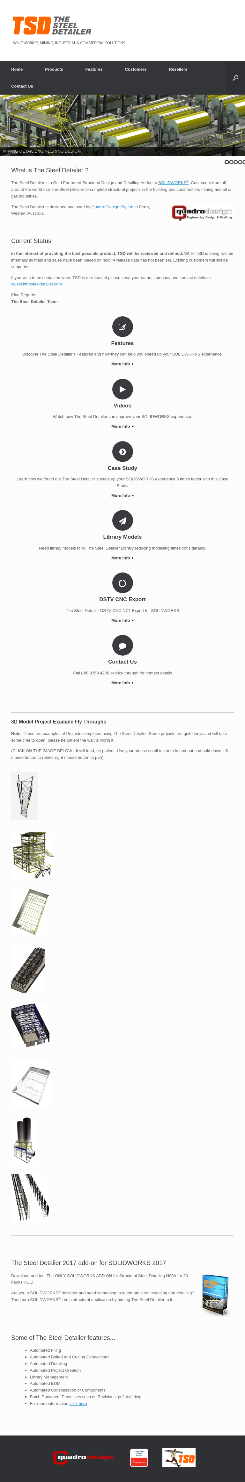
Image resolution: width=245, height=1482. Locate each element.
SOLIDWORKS (173, 182)
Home (17, 69)
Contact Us (22, 86)
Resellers (178, 69)
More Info (122, 364)
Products (54, 69)
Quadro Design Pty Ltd (113, 207)
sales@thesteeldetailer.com (36, 284)
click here (78, 1403)
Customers (136, 69)
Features (93, 69)
